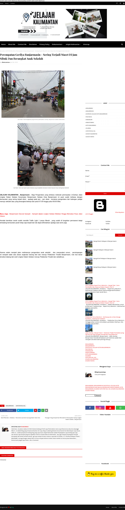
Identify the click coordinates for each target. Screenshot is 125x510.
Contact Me (122, 507)
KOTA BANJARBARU (91, 125)
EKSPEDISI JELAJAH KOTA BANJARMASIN (96, 114)
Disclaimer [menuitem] (33, 44)
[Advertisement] (41, 208)
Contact (12, 3)
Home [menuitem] (3, 44)
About (6, 3)
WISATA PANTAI (90, 136)
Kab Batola (89, 116)
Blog (12, 507)
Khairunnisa (6, 62)
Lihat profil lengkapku (100, 374)
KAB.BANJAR (89, 119)
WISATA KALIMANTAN (91, 134)
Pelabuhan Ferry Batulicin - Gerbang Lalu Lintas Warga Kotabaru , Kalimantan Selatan (102, 318)
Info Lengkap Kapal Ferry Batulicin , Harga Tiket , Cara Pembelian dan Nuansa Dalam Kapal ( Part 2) (102, 302)
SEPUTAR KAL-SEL (10, 51)
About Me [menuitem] (11, 44)
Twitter (108, 223)
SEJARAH (88, 128)
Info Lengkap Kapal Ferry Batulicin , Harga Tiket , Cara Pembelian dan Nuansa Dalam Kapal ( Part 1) (102, 286)
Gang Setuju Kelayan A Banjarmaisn (104, 267)
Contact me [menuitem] (22, 44)
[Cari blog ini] (100, 235)
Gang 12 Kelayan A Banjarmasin (103, 250)
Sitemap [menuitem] (86, 44)
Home (1, 3)
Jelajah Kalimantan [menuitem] (72, 44)
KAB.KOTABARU (90, 122)
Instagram (88, 221)
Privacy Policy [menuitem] (44, 44)
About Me (114, 507)
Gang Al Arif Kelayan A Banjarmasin (104, 258)
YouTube (108, 221)
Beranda (2, 51)
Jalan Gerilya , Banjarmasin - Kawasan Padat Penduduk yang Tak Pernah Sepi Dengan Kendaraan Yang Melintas (104, 333)
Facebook (88, 223)
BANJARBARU (89, 108)
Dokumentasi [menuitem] (57, 44)
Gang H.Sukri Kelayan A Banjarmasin (105, 241)
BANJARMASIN (9, 405)
